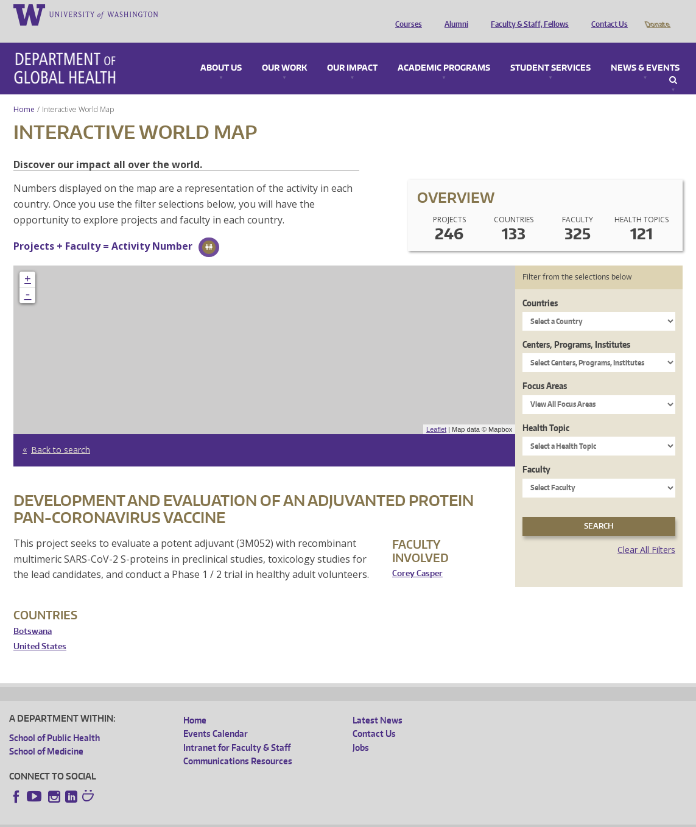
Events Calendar (215, 716)
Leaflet (436, 412)
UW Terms (220, 817)
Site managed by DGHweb (292, 817)
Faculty (536, 452)
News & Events (645, 51)
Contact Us (606, 14)
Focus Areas (544, 369)
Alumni (453, 14)
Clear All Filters (646, 532)
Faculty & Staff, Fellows (527, 14)
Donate (657, 14)
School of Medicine (46, 734)
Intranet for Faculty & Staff (236, 730)
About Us (221, 51)
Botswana (32, 614)
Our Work (284, 51)
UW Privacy (170, 817)
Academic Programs (444, 51)
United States (39, 629)
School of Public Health (54, 721)
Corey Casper (417, 556)
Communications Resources (237, 744)
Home (24, 92)
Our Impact (352, 51)
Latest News (377, 703)
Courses (405, 14)
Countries (540, 286)
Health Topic (545, 411)
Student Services (550, 51)
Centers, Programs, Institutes (576, 327)
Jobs (361, 730)
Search (673, 63)
